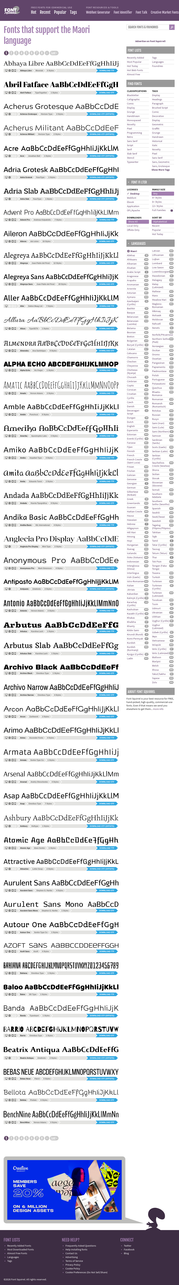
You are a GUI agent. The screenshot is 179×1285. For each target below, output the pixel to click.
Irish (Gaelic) (133, 577)
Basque (131, 312)
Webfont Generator (98, 12)
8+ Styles (157, 202)
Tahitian (156, 532)
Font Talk (141, 12)
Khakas (131, 618)
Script (130, 145)
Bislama (131, 328)
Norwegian (158, 346)
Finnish (131, 451)
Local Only (132, 226)
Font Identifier (123, 12)
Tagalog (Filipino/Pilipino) (161, 527)
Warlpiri (156, 661)
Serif (129, 149)
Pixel (129, 128)
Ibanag (130, 549)
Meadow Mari (159, 300)
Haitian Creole (134, 511)
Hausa (130, 515)
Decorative (158, 116)
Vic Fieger (38, 370)
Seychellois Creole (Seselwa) (161, 464)
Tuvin (155, 604)
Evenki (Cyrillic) (135, 438)
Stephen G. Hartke (44, 891)
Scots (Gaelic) (159, 447)
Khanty (131, 626)
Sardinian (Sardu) (157, 441)
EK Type (32, 994)
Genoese (131, 479)
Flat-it (37, 1079)
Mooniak (39, 71)
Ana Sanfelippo (39, 351)
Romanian (157, 399)
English (131, 426)
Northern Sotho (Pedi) (160, 340)
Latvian (156, 251)
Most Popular (134, 62)
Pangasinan (158, 363)
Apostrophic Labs (39, 436)
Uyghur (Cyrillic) (160, 621)
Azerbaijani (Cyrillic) (133, 303)
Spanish (156, 508)
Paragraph (157, 103)
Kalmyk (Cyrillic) (135, 598)
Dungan (131, 418)
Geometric (157, 124)
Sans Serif (132, 141)
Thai (154, 557)
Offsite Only (133, 230)
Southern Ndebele (157, 495)
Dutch (130, 422)
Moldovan (157, 319)
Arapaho (131, 280)
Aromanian (133, 284)
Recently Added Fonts (19, 1245)
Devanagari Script (133, 412)
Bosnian (131, 332)
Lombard (157, 263)
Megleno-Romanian (157, 305)
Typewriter (132, 162)
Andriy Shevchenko (39, 782)
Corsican (131, 389)
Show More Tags (161, 170)
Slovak (155, 478)
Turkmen (157, 581)
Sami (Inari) (158, 423)
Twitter (127, 1245)
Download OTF (106, 93)
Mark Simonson (45, 568)
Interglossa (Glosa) (133, 567)
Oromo (156, 354)
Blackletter (133, 95)
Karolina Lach (37, 631)
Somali (156, 490)
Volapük (156, 645)
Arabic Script (133, 272)
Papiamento (158, 367)
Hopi (129, 541)
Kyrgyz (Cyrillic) (135, 654)
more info (158, 709)
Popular (60, 12)
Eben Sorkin (39, 848)
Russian (156, 415)
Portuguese (158, 379)
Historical (157, 141)
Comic (130, 103)
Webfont (131, 198)
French (130, 455)
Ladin (130, 658)
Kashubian (132, 609)
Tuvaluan (157, 600)
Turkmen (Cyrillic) (157, 587)
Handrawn (157, 137)
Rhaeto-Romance (157, 394)
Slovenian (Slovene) (157, 484)
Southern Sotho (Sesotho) (161, 503)
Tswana (156, 573)
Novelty (131, 124)
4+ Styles (157, 197)
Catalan (131, 349)
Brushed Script (160, 108)
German (131, 487)
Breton (130, 336)
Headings (157, 99)
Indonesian (133, 561)
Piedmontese (159, 371)
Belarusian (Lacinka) (132, 322)
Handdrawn (133, 116)
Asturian (131, 293)
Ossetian (156, 358)
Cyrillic (130, 398)
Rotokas (156, 410)
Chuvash (131, 377)
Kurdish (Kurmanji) (132, 648)
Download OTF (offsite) (102, 114)
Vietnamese (158, 640)
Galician (131, 475)
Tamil (155, 541)
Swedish (156, 521)
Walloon (156, 657)
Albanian (132, 263)
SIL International (42, 525)
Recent (45, 12)
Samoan (156, 436)
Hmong (131, 536)
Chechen (131, 361)
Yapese (156, 678)
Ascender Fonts (36, 738)
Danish (130, 406)
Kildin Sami (133, 630)
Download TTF (107, 71)
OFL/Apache (133, 210)
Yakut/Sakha (159, 674)
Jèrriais (131, 589)
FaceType (40, 177)
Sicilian (156, 474)
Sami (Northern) (160, 431)
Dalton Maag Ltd (35, 306)
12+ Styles (157, 206)
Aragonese (132, 276)
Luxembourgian (160, 271)
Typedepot (34, 1016)
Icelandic (132, 553)
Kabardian (132, 594)
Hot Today (132, 66)
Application (133, 206)
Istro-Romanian (135, 581)
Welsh (155, 665)
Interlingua (133, 573)
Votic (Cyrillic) (159, 649)
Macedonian (158, 276)
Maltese (156, 291)
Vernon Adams (36, 393)
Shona (155, 470)
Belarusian (132, 317)
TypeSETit (33, 329)
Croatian (131, 394)
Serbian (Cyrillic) (156, 457)
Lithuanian (158, 255)
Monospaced (134, 120)
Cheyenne (132, 366)
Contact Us (71, 1253)
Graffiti (155, 128)
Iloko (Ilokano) (135, 557)
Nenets (156, 328)
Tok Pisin (157, 561)
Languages (158, 62)
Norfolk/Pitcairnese (162, 335)
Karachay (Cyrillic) (132, 604)
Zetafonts (37, 589)
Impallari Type (36, 458)
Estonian (131, 434)
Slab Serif (132, 153)
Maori (132, 251)
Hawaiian (132, 520)
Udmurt (156, 608)
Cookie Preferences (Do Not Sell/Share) (86, 1272)
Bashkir (131, 308)
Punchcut (34, 415)
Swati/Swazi (158, 517)
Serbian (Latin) (160, 451)
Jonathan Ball (34, 156)
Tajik (154, 536)
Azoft (35, 951)
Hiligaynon (133, 528)
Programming (134, 133)
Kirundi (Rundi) (135, 634)
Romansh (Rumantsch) (159, 405)
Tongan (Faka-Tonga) (159, 567)
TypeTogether (41, 93)
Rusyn (155, 419)
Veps (154, 636)
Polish (155, 375)
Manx (155, 295)
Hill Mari (131, 532)
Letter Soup (38, 869)
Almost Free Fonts (17, 1253)
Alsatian (131, 268)
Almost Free (133, 74)
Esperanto (132, 430)
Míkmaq (156, 311)
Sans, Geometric (161, 162)
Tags (73, 12)
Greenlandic (133, 503)
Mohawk (156, 315)
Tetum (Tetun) (159, 553)
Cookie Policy (72, 1268)
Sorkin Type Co (37, 760)
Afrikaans (132, 259)
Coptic (130, 385)
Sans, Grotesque (161, 166)
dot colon (34, 241)
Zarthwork (33, 717)
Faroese (131, 443)
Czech (130, 402)
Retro (130, 137)
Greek (130, 499)
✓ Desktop (133, 194)
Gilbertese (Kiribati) (132, 493)
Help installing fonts (76, 1249)
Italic (154, 145)
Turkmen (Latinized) (157, 594)
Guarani (131, 507)
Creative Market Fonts (165, 12)
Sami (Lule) (158, 427)
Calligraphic (133, 99)
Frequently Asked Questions (80, 1245)
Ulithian (156, 616)
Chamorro (132, 357)
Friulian (131, 471)
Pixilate (33, 1100)
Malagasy (157, 280)
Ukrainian (157, 612)
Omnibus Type (42, 673)
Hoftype (34, 826)
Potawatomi (158, 383)
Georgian (132, 483)
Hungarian (132, 545)
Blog (126, 1253)
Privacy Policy (72, 1265)
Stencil (130, 158)
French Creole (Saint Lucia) (134, 461)
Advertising (71, 1257)
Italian (130, 585)
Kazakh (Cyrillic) (135, 613)
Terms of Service (74, 1261)
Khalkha (131, 622)
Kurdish (131, 643)
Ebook (130, 202)
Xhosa (155, 670)
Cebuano (132, 353)
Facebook (129, 1249)
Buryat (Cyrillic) (135, 345)
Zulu (154, 682)
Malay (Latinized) (157, 286)
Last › (54, 53)
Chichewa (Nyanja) (132, 371)
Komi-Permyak (135, 638)
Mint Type (46, 547)
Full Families (159, 210)
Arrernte (131, 288)
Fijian (130, 447)
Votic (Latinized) (160, 653)
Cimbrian (132, 381)
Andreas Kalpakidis (42, 220)
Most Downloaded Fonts (20, 1249)
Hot (33, 12)
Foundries (157, 66)
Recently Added (135, 57)
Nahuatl (156, 323)
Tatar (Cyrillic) (159, 545)
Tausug (156, 549)
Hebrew (131, 524)
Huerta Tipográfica (39, 503)
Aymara (131, 297)
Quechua (157, 388)
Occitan (156, 350)
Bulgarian (132, 341)
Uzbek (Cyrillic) (160, 632)
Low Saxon (158, 267)
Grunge (131, 112)
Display (131, 108)
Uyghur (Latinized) (157, 627)
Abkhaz (131, 255)
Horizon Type (46, 114)
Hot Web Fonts (135, 70)
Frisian (130, 467)
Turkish (156, 577)
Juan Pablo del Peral (41, 263)
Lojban (156, 259)
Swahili (156, 512)
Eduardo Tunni (35, 481)
